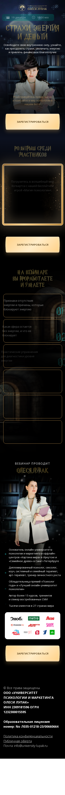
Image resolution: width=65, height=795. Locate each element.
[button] (33, 122)
